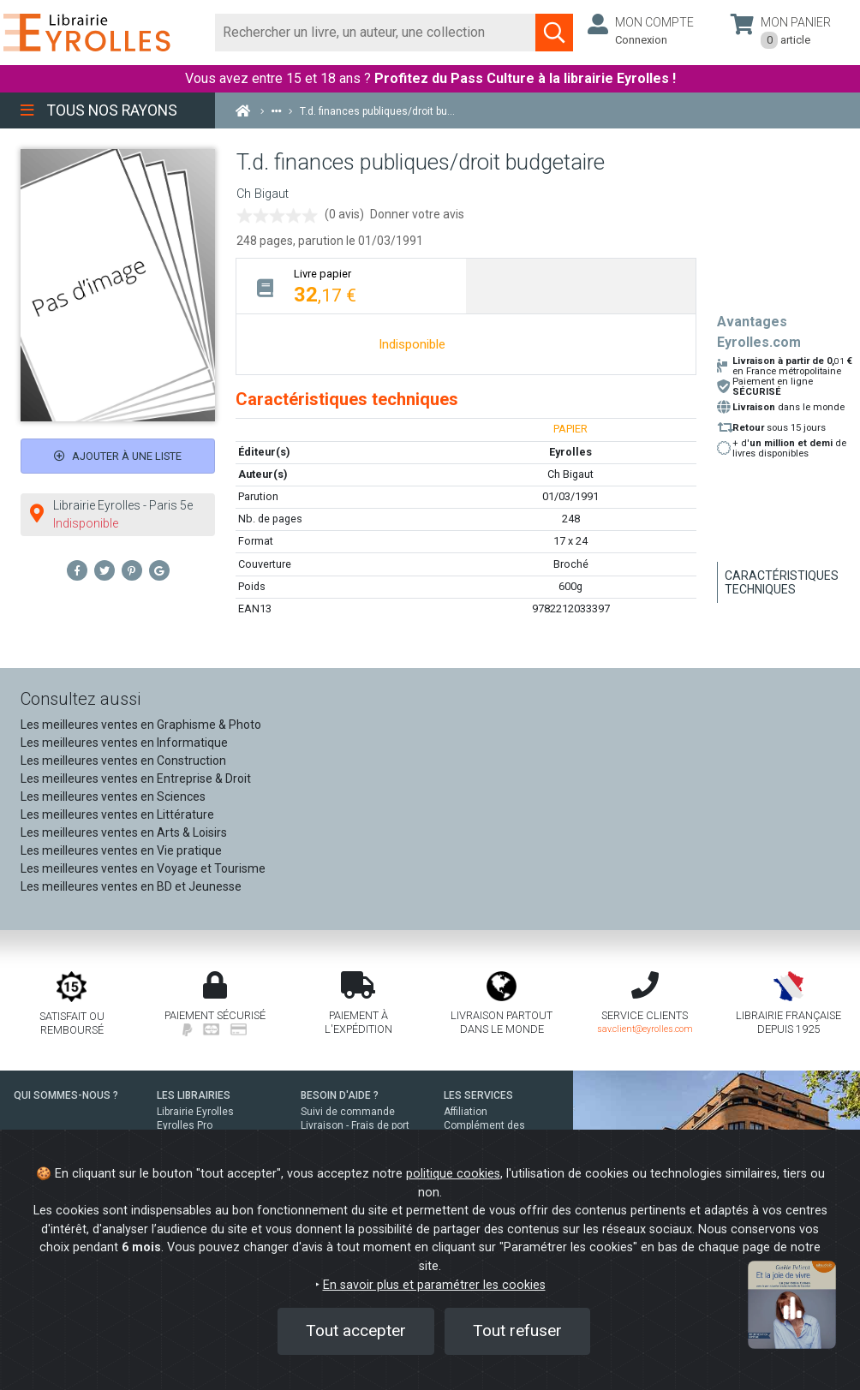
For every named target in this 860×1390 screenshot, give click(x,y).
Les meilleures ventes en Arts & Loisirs (124, 832)
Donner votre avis (417, 214)
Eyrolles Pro (184, 1125)
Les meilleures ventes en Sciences (113, 796)
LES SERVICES (478, 1095)
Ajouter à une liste (118, 456)
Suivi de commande (348, 1112)
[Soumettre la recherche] (554, 32)
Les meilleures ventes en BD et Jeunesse (131, 886)
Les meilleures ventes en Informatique (124, 742)
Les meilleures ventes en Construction (123, 760)
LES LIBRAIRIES (193, 1095)
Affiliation (465, 1112)
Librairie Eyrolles (195, 1112)
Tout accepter (356, 1330)
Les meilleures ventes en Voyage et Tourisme (143, 868)
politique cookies (453, 1173)
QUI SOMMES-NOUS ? (66, 1095)
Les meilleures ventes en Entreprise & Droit (136, 778)
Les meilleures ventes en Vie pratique (121, 850)
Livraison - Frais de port (355, 1125)
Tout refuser (517, 1330)
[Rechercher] (375, 32)
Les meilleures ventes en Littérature (117, 814)
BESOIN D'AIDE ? (340, 1095)
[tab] (351, 286)
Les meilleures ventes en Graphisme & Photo (141, 724)
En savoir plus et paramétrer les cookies (434, 1285)
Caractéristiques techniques (782, 582)
